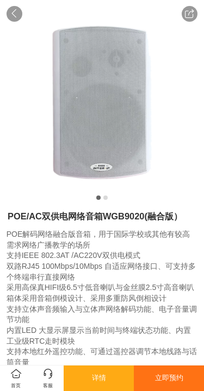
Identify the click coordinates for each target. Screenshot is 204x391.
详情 (99, 378)
